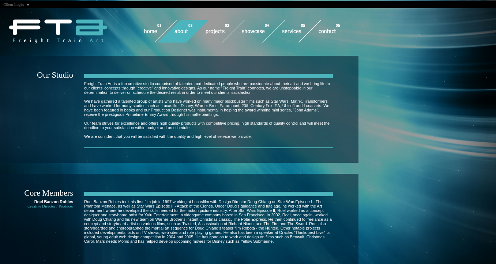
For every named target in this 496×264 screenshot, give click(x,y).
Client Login (15, 4)
